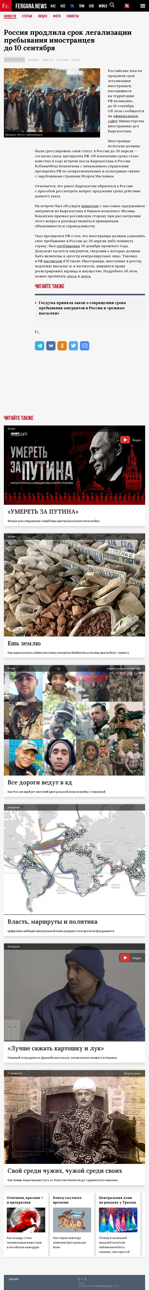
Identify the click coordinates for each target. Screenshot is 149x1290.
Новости (10, 16)
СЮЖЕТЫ (73, 16)
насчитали (53, 261)
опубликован (68, 246)
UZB (92, 5)
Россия (76, 59)
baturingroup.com (103, 1286)
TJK (72, 5)
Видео (42, 16)
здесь (72, 276)
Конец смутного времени (67, 1200)
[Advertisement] (74, 386)
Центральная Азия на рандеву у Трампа (117, 1200)
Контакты (14, 1278)
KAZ (53, 5)
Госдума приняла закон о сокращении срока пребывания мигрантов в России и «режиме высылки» (84, 307)
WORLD (104, 5)
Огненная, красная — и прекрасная (25, 1200)
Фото (57, 16)
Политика (63, 59)
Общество (48, 59)
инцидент (90, 206)
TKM (82, 5)
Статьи (27, 16)
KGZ (63, 5)
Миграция (33, 59)
